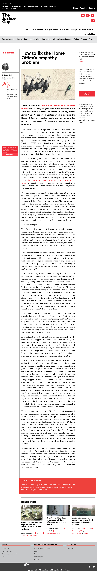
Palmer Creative (65, 570)
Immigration (35, 39)
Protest (92, 39)
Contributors (86, 29)
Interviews (37, 29)
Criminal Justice (9, 39)
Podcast (64, 29)
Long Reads (51, 29)
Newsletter (89, 34)
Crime (36, 551)
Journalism (46, 39)
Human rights (22, 39)
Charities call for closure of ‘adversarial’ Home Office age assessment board (57, 521)
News (27, 29)
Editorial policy (7, 551)
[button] (93, 20)
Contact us (5, 549)
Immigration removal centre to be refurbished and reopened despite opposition (82, 521)
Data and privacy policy (10, 554)
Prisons (84, 39)
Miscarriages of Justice (63, 39)
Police (76, 39)
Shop (74, 29)
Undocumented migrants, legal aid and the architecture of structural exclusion (32, 525)
